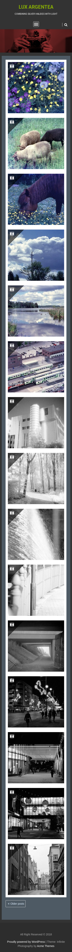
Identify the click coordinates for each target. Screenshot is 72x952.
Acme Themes (45, 946)
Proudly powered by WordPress (26, 941)
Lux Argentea (36, 7)
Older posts (17, 903)
